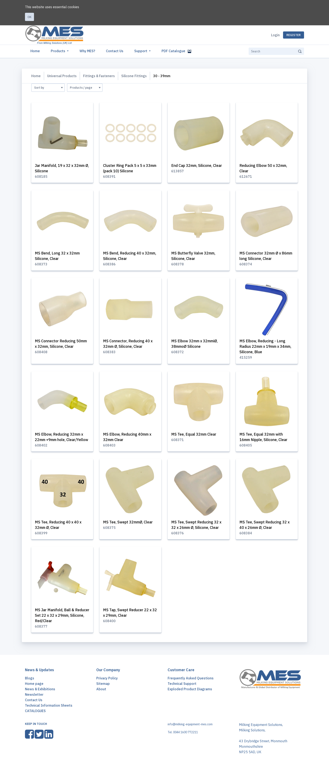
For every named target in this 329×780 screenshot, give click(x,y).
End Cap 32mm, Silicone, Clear (197, 165)
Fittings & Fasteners (100, 76)
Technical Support (182, 690)
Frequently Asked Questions (191, 685)
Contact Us (114, 51)
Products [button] (58, 51)
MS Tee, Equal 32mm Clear (194, 435)
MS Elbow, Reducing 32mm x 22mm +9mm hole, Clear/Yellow (60, 440)
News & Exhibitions (40, 696)
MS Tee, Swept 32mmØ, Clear (128, 528)
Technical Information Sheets (48, 712)
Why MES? (87, 51)
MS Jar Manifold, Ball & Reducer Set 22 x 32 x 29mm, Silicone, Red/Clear (60, 622)
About (101, 696)
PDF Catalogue (176, 51)
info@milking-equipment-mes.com (190, 731)
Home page (34, 690)
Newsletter (34, 701)
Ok (29, 17)
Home (36, 50)
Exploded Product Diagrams (190, 696)
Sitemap (103, 690)
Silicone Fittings (135, 76)
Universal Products (62, 76)
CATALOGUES (35, 718)
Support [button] (141, 51)
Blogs (29, 685)
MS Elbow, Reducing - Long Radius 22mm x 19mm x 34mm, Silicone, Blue (263, 347)
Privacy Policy (107, 685)
